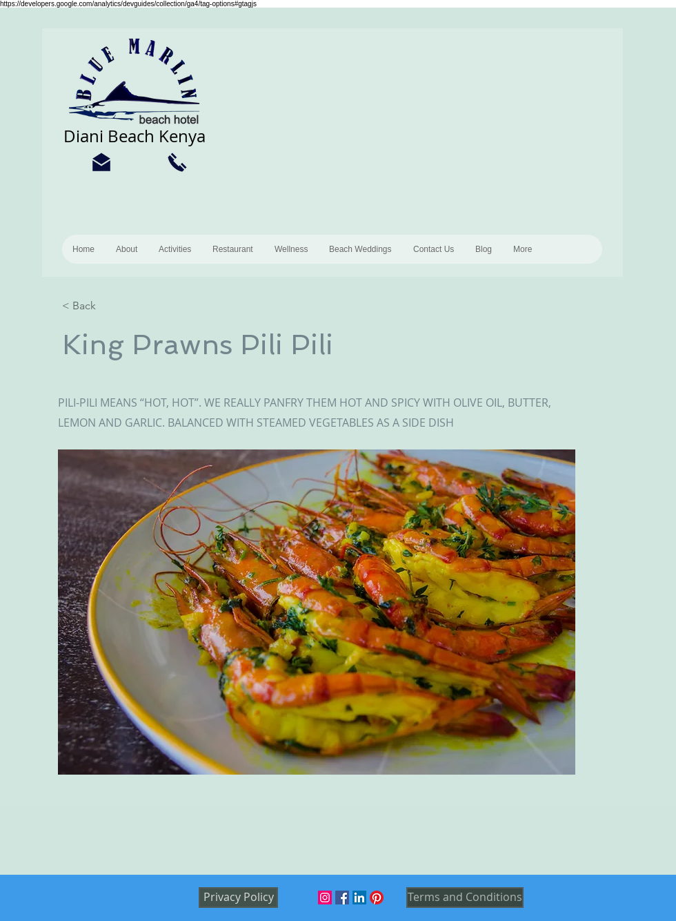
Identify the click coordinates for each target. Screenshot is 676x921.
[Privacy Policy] (238, 897)
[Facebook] (342, 897)
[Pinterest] (377, 897)
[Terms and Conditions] (465, 897)
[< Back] (107, 306)
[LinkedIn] (359, 897)
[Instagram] (325, 897)
